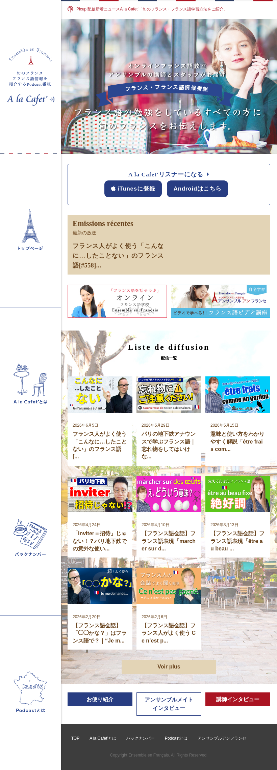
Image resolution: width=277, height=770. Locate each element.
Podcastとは (176, 738)
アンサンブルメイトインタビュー (169, 704)
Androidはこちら (198, 189)
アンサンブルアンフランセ (222, 738)
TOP (75, 738)
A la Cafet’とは (103, 738)
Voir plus (168, 666)
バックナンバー (140, 738)
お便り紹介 (100, 699)
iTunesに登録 (133, 189)
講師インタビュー (237, 699)
